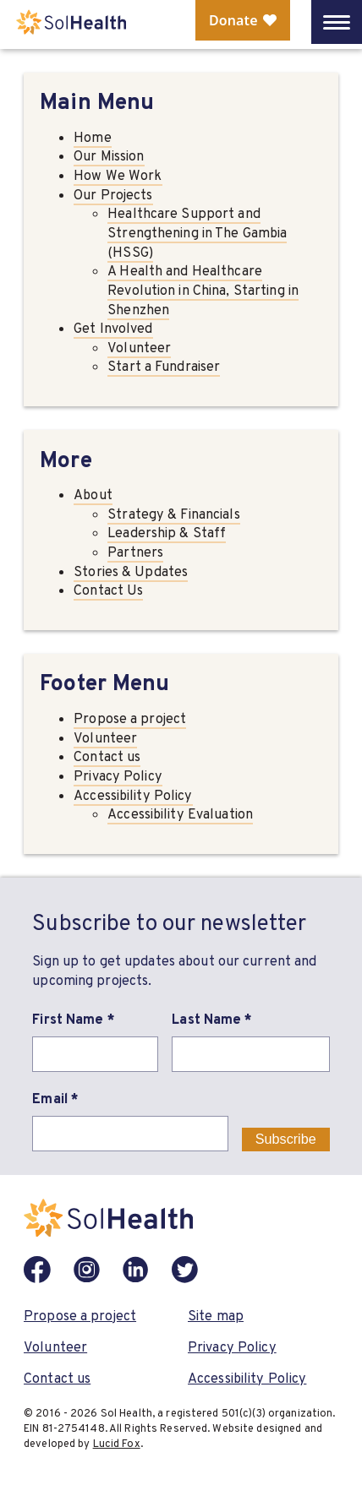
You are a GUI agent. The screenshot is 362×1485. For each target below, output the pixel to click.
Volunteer (139, 347)
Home (92, 137)
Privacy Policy (118, 776)
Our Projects (113, 195)
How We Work (118, 175)
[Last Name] (250, 1054)
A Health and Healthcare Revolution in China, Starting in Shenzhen (203, 290)
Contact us (107, 756)
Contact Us (108, 590)
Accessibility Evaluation (180, 814)
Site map (216, 1316)
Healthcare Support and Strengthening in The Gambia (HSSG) (197, 232)
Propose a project (130, 718)
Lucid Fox (116, 1443)
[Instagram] (86, 1269)
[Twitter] (185, 1269)
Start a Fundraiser (163, 366)
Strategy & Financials (173, 514)
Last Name (212, 1019)
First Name (73, 1019)
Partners (135, 552)
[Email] (130, 1133)
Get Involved (113, 328)
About (93, 494)
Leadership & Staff (166, 532)
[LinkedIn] (136, 1269)
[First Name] (95, 1054)
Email (55, 1098)
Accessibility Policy (133, 795)
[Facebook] (37, 1269)
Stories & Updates (131, 571)
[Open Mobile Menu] (336, 22)
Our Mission (109, 156)
